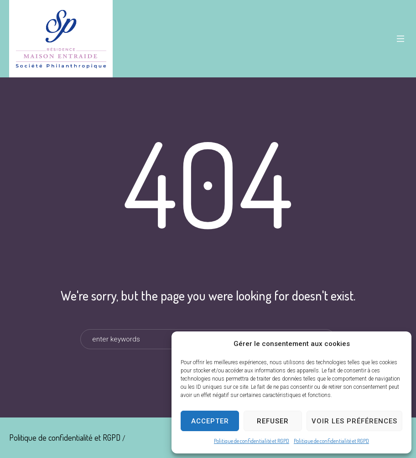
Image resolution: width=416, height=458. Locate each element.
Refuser (273, 421)
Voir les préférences (354, 421)
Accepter (210, 421)
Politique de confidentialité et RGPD (251, 441)
